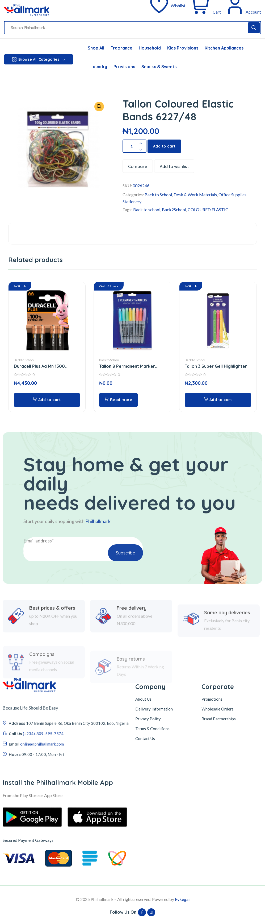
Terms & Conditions (152, 728)
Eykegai (182, 899)
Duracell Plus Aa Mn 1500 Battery (39, 366)
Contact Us (145, 738)
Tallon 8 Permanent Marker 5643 (127, 366)
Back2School (174, 209)
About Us (143, 699)
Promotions (211, 699)
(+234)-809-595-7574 (43, 768)
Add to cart (164, 146)
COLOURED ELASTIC (208, 209)
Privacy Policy (148, 718)
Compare (137, 166)
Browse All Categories (38, 59)
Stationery (132, 201)
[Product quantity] (134, 146)
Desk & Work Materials (195, 194)
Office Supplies (232, 194)
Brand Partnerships (218, 718)
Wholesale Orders (217, 708)
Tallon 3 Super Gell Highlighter (216, 366)
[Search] (254, 27)
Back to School (158, 194)
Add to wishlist (174, 166)
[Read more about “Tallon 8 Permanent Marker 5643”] (118, 400)
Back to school (146, 209)
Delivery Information (154, 708)
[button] (47, 400)
